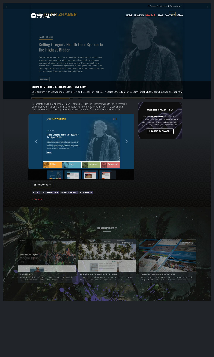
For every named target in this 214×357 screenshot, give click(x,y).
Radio (179, 15)
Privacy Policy (175, 6)
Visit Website (42, 184)
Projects (150, 15)
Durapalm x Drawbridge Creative (98, 274)
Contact (170, 15)
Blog (160, 15)
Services (139, 15)
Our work (37, 199)
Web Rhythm (44, 15)
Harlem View (26, 274)
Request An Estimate (158, 6)
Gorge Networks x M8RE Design (158, 274)
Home (129, 15)
